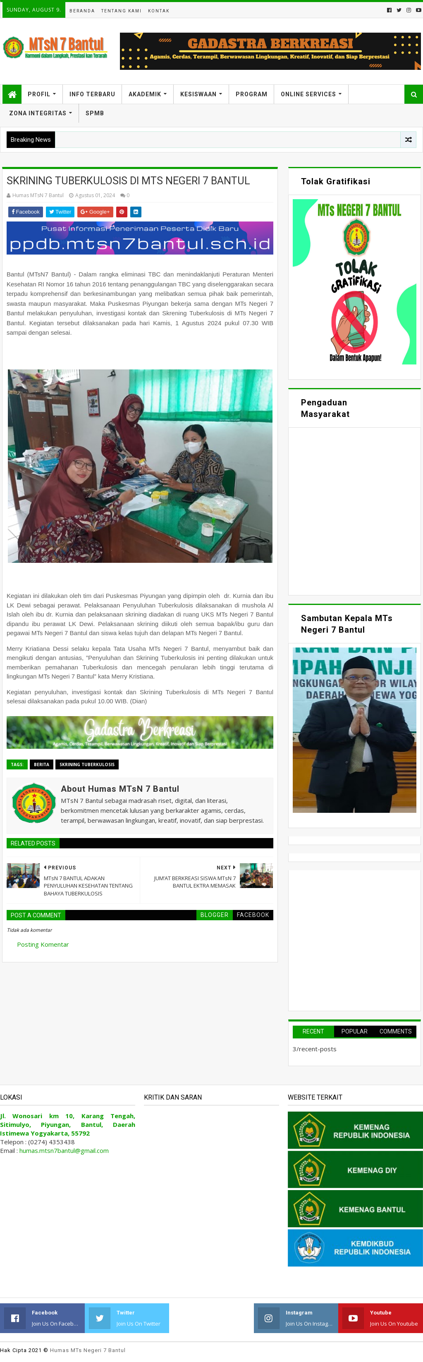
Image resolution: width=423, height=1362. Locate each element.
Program (252, 94)
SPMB (95, 113)
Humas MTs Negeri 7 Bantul (88, 1350)
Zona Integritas (38, 113)
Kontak (159, 11)
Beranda (82, 11)
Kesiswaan (198, 94)
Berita (41, 764)
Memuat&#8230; (354, 510)
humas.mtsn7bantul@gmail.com (64, 1150)
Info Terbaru (92, 94)
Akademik (145, 94)
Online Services (308, 94)
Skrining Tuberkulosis (87, 764)
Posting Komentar (43, 944)
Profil (39, 94)
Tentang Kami (121, 11)
